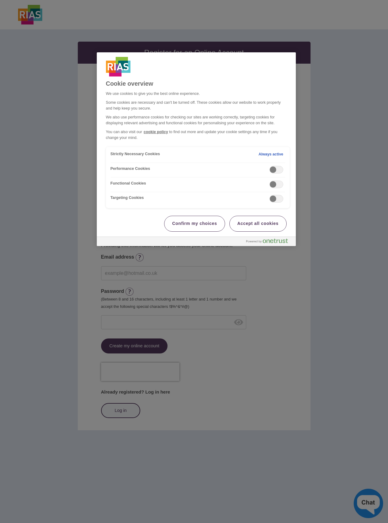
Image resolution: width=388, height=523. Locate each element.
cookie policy (156, 132)
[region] (196, 149)
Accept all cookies (258, 223)
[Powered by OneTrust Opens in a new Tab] (269, 242)
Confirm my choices (194, 223)
